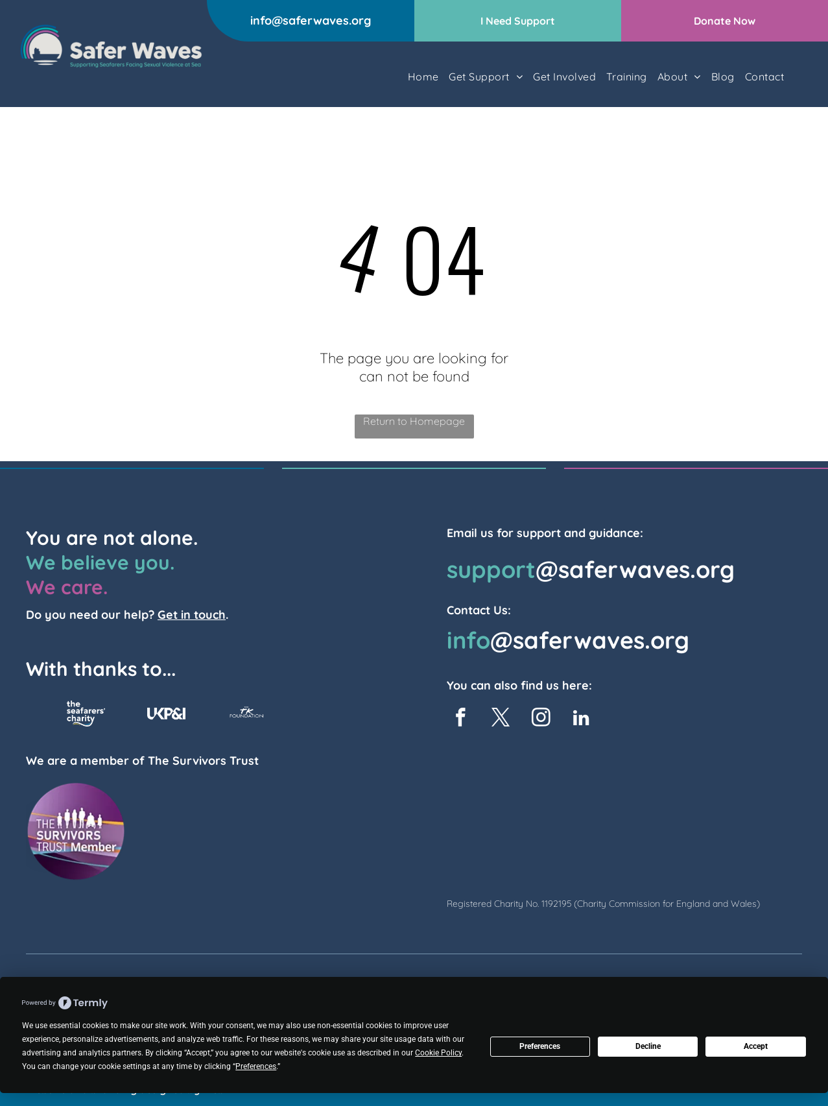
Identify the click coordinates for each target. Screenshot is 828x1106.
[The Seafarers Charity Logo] (85, 714)
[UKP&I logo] (166, 714)
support (491, 569)
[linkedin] (581, 719)
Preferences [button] (255, 1066)
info (468, 640)
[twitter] (501, 719)
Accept (756, 1046)
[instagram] (541, 719)
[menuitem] (423, 76)
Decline (648, 1046)
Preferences (539, 1046)
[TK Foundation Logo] (247, 714)
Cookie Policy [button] (438, 1052)
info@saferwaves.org (310, 20)
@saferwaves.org (635, 569)
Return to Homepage (414, 421)
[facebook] (461, 719)
